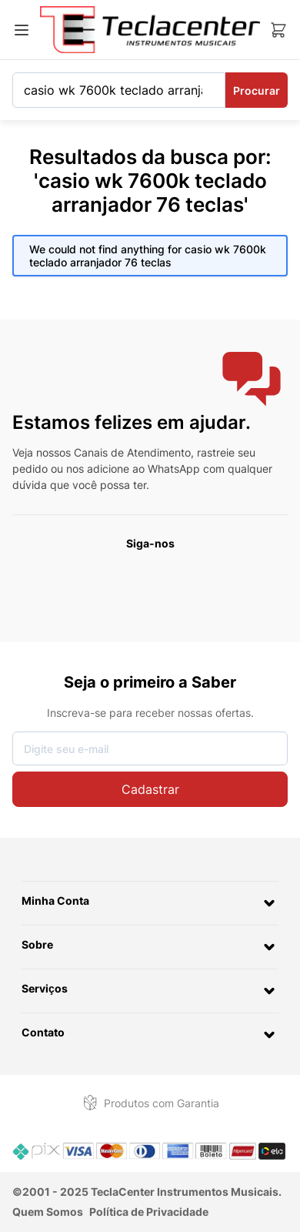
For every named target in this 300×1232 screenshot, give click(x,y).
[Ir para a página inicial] (150, 29)
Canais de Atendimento (132, 452)
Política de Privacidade (148, 1211)
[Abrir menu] (21, 30)
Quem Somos (47, 1211)
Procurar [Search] (256, 90)
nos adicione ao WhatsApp (133, 468)
